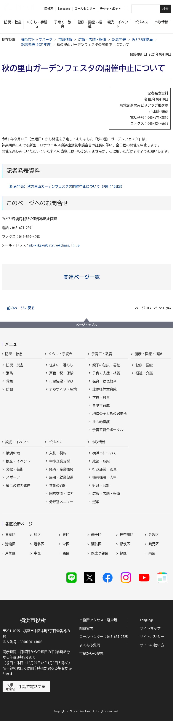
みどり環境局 (142, 39)
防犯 (9, 389)
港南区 (10, 544)
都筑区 (125, 544)
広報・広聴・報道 (92, 39)
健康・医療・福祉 (148, 354)
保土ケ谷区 (99, 553)
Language (147, 620)
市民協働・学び (61, 381)
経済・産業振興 (61, 469)
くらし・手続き (60, 354)
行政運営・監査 (104, 469)
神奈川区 (127, 534)
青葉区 (10, 534)
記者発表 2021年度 (36, 44)
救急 (9, 381)
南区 (151, 553)
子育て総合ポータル (107, 429)
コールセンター (85, 8)
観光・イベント (17, 442)
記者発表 (119, 39)
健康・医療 (144, 365)
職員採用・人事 (104, 477)
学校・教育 (101, 397)
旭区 (37, 534)
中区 (37, 553)
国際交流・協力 (61, 493)
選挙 (95, 501)
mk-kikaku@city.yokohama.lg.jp (54, 245)
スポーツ (13, 477)
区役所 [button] (48, 8)
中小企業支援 (59, 461)
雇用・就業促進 (61, 477)
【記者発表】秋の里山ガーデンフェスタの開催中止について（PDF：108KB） (65, 186)
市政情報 (65, 39)
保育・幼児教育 (104, 381)
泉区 (65, 534)
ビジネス (55, 442)
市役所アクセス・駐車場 (98, 620)
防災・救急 (13, 354)
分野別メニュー (61, 501)
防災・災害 (14, 365)
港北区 (39, 544)
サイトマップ (150, 628)
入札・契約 (58, 453)
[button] (87, 277)
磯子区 (96, 534)
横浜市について (104, 453)
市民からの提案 (91, 653)
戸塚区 (10, 553)
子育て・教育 (101, 354)
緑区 (123, 553)
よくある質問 (89, 645)
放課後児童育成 (104, 389)
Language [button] (64, 8)
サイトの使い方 (152, 645)
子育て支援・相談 (106, 373)
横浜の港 (13, 453)
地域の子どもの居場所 (109, 413)
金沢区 (153, 534)
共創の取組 (58, 485)
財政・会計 (101, 485)
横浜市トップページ (36, 39)
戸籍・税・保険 (61, 373)
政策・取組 (101, 461)
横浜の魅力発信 (18, 485)
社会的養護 (101, 421)
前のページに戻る (21, 308)
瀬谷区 (96, 544)
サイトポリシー (152, 636)
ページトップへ (86, 324)
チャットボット (110, 8)
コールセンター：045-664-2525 (103, 636)
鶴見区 (153, 544)
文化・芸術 (14, 469)
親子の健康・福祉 (106, 365)
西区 (65, 553)
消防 (9, 373)
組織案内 (86, 628)
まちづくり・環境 (63, 389)
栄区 (65, 544)
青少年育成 (101, 405)
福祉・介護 (144, 373)
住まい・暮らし (61, 365)
